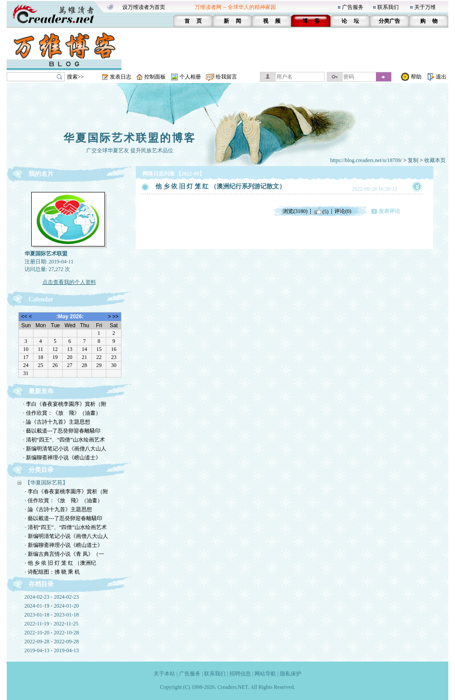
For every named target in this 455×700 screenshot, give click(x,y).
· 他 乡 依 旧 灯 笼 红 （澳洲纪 (60, 563)
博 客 (311, 21)
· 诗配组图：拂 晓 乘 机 (52, 572)
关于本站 (164, 674)
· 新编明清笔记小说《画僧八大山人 (64, 449)
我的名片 (41, 174)
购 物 (429, 21)
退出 (441, 77)
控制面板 (155, 77)
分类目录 (41, 470)
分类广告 (389, 21)
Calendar (41, 299)
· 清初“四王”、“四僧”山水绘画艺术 (64, 440)
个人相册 (190, 77)
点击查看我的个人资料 (69, 282)
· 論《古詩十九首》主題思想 (56, 422)
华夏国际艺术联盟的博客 (129, 138)
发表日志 (120, 77)
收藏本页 (435, 160)
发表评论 (389, 211)
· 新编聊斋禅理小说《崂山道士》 (62, 457)
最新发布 (41, 391)
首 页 (193, 21)
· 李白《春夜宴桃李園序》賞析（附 (64, 404)
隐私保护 (290, 674)
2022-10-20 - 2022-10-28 (52, 632)
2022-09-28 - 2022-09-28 (52, 641)
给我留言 (226, 77)
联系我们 (388, 7)
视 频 (271, 21)
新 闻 (232, 21)
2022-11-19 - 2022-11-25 (52, 624)
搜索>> (75, 77)
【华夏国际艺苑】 (46, 482)
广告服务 (352, 7)
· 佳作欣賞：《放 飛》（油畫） (62, 413)
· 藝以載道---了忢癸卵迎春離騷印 (62, 431)
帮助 (416, 77)
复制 (413, 160)
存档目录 (41, 584)
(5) (321, 211)
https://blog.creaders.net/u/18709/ (366, 160)
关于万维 (425, 7)
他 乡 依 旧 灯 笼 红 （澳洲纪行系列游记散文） (220, 186)
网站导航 (265, 674)
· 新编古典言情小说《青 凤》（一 (64, 554)
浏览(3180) (295, 211)
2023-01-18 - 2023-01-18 (52, 615)
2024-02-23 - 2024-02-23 (52, 597)
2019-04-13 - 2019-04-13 (52, 650)
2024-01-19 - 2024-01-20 (52, 606)
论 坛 (350, 21)
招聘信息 (240, 674)
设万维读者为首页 (143, 7)
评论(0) (342, 211)
